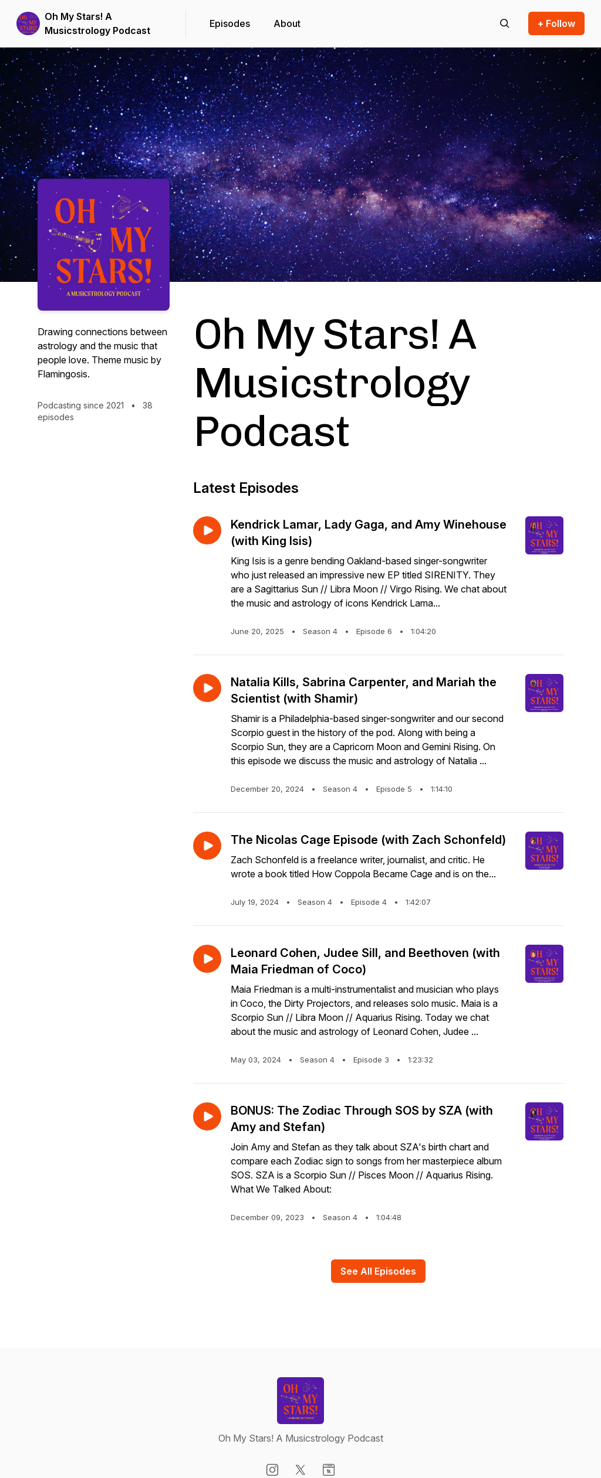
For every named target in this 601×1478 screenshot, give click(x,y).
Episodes (230, 23)
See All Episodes (378, 1271)
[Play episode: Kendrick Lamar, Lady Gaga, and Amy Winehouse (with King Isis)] (207, 530)
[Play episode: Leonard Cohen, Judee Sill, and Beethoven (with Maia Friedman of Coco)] (207, 959)
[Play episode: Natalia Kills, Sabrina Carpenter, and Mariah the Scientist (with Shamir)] (207, 688)
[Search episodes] (504, 23)
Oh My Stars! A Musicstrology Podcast (97, 23)
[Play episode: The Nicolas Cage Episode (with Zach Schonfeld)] (207, 846)
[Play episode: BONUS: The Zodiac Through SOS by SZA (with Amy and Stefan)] (207, 1116)
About (287, 23)
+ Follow (556, 23)
